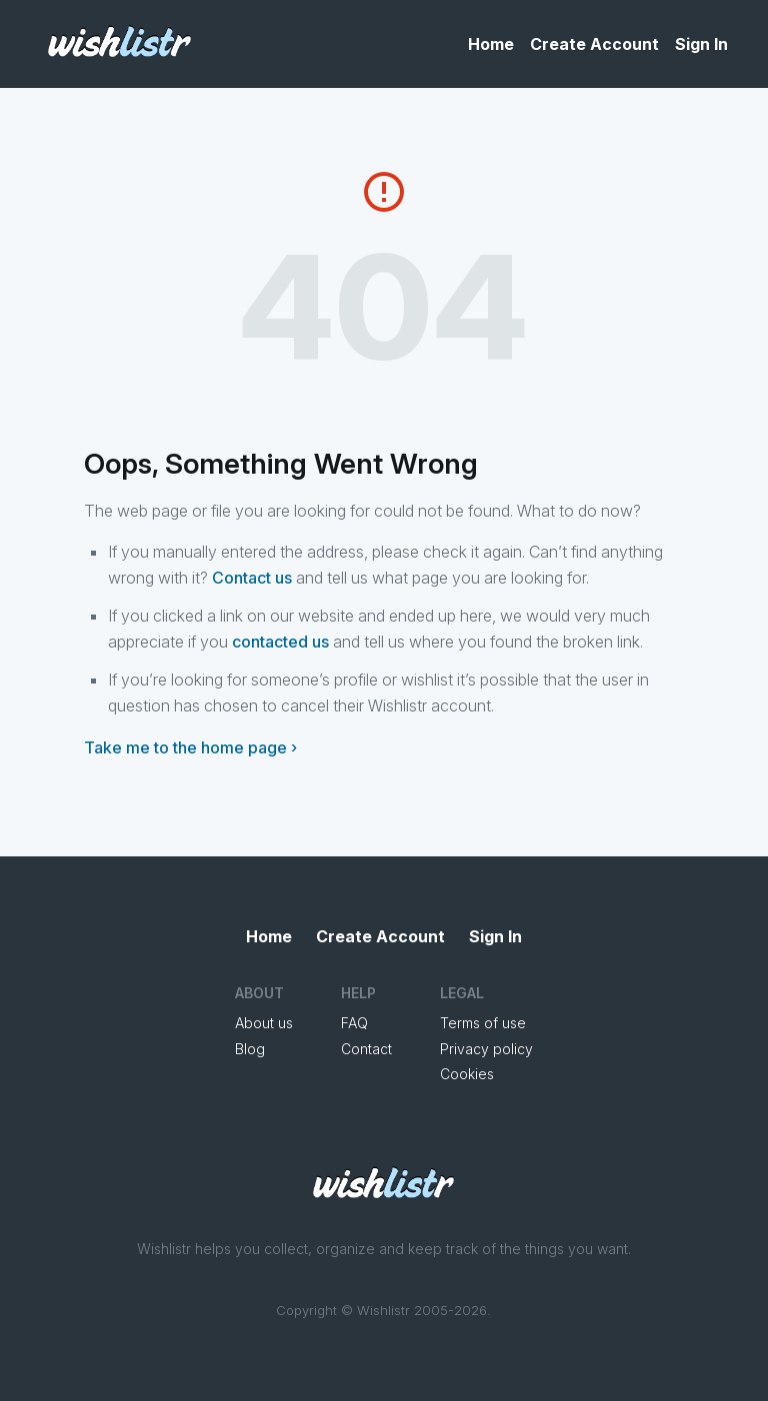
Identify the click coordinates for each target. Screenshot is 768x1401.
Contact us (252, 578)
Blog (250, 1048)
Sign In (701, 44)
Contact (366, 1048)
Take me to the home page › (190, 747)
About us (264, 1022)
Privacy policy (486, 1048)
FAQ (354, 1022)
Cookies (467, 1073)
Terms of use (483, 1022)
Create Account (594, 44)
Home (491, 44)
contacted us (280, 642)
